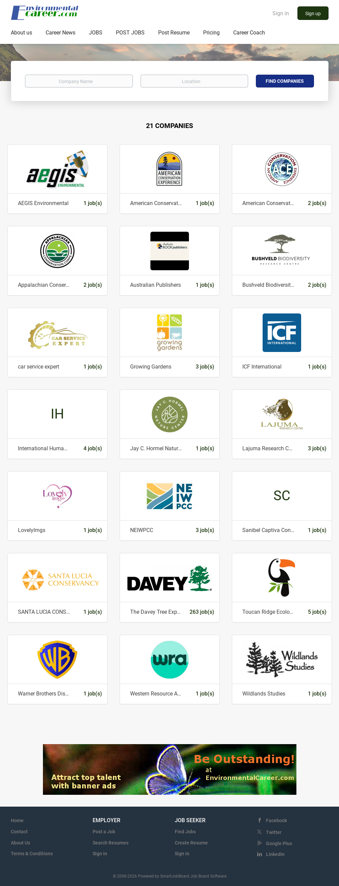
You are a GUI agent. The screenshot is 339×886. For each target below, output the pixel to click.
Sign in (280, 13)
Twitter (274, 832)
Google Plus (279, 843)
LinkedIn (275, 854)
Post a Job (104, 831)
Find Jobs (185, 831)
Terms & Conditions (32, 853)
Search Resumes (110, 842)
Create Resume (191, 842)
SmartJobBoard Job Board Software (193, 876)
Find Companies (285, 81)
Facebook (276, 820)
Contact (19, 831)
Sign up (313, 13)
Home (17, 820)
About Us (20, 842)
